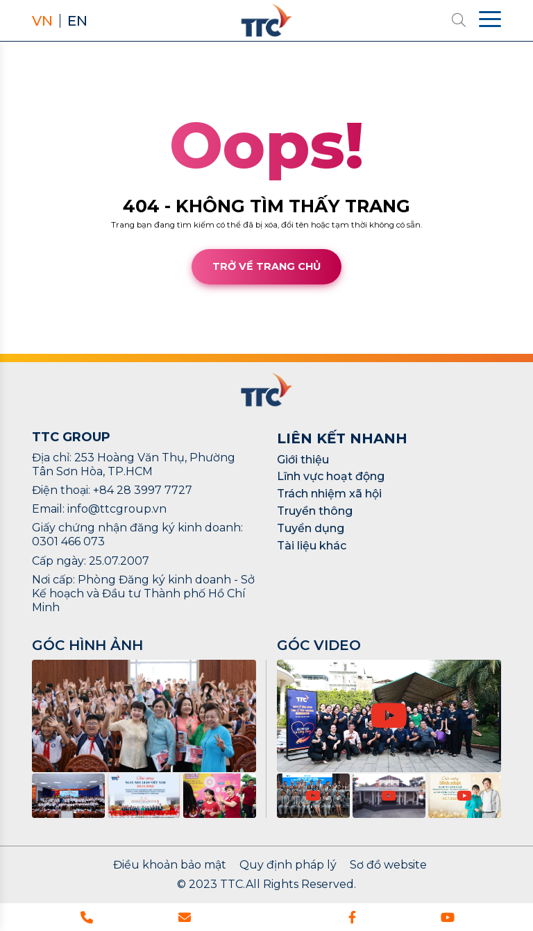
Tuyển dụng (310, 528)
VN (42, 21)
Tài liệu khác (311, 545)
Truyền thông (315, 511)
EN (77, 21)
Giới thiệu (303, 459)
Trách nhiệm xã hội (329, 493)
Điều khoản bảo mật (169, 865)
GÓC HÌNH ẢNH (87, 645)
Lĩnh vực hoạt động (330, 476)
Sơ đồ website (388, 865)
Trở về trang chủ (266, 266)
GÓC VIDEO (319, 645)
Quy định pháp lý (288, 865)
